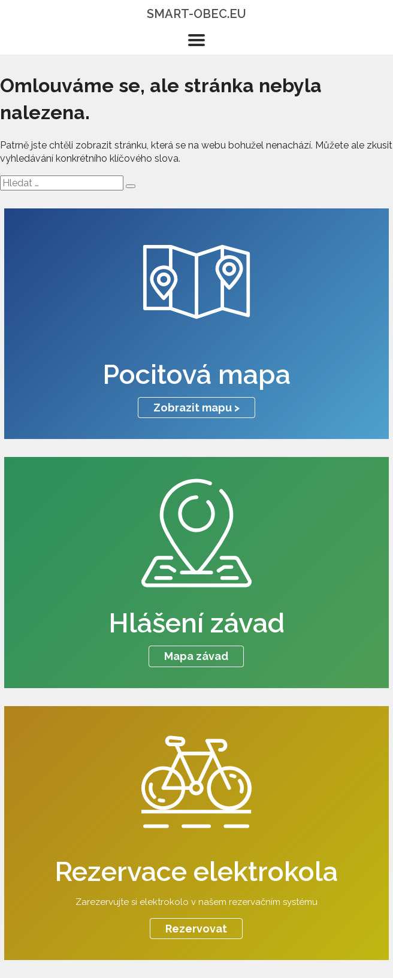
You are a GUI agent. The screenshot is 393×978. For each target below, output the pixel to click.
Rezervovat (196, 928)
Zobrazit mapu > (196, 407)
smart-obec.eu (196, 14)
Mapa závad (196, 656)
